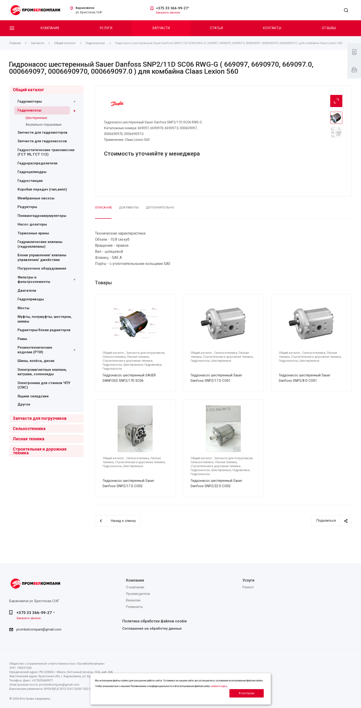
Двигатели (27, 290)
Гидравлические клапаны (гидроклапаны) (40, 244)
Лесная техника (28, 438)
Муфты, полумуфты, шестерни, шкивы (45, 319)
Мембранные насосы (36, 198)
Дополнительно (160, 207)
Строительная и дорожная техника (40, 451)
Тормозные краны (33, 233)
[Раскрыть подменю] (74, 101)
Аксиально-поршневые (44, 124)
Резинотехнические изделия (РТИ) (35, 349)
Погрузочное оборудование (42, 268)
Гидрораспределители (37, 163)
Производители (138, 594)
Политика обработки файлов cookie (154, 621)
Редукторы (27, 207)
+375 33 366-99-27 (172, 8)
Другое (24, 404)
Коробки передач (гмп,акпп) (42, 189)
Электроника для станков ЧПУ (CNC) (44, 385)
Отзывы (329, 28)
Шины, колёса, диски (36, 361)
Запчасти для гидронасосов (42, 141)
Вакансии (133, 600)
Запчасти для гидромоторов (42, 132)
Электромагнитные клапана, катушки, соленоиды (42, 372)
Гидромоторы (30, 101)
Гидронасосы (29, 110)
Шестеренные (36, 118)
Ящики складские (33, 396)
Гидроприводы (31, 299)
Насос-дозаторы (32, 224)
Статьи (216, 28)
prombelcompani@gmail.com (38, 629)
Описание (103, 207)
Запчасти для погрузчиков (40, 418)
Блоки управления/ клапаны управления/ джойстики (42, 257)
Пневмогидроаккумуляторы (42, 216)
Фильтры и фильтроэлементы (34, 279)
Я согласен (246, 693)
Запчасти (161, 28)
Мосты (23, 308)
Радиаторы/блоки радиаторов (44, 330)
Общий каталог (28, 89)
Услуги (105, 28)
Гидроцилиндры (32, 172)
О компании (135, 587)
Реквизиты (134, 607)
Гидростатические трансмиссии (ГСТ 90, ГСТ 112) (46, 152)
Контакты (272, 28)
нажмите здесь (219, 686)
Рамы (22, 339)
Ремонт (248, 587)
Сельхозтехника (29, 428)
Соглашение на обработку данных (152, 628)
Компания (50, 28)
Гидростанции (30, 181)
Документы (129, 207)
